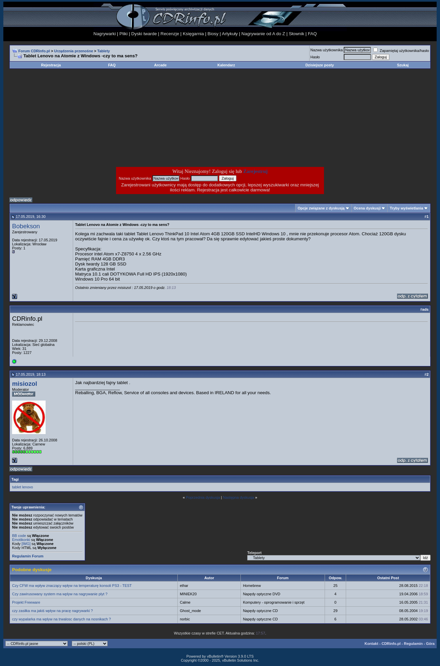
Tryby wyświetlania (406, 208)
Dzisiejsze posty (320, 65)
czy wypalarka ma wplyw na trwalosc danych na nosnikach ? (61, 619)
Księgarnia (193, 33)
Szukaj (403, 65)
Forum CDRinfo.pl (34, 51)
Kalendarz (226, 65)
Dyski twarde (144, 33)
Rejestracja (51, 65)
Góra (430, 644)
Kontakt (371, 644)
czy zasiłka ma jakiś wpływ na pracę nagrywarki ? (52, 611)
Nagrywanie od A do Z (263, 33)
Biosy (213, 33)
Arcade (160, 65)
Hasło (315, 57)
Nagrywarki (105, 33)
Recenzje (170, 33)
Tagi (15, 479)
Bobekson (26, 226)
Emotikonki (21, 540)
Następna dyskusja (238, 497)
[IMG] (26, 544)
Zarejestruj (255, 171)
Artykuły (230, 33)
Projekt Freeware (26, 602)
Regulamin (413, 644)
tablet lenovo (22, 487)
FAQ (312, 33)
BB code (19, 536)
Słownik (296, 33)
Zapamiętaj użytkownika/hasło (401, 51)
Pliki (123, 33)
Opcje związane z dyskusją (320, 208)
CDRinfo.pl (391, 644)
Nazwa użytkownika (327, 50)
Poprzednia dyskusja (203, 497)
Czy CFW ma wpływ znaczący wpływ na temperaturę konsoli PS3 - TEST (72, 586)
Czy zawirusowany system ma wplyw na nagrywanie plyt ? (59, 594)
